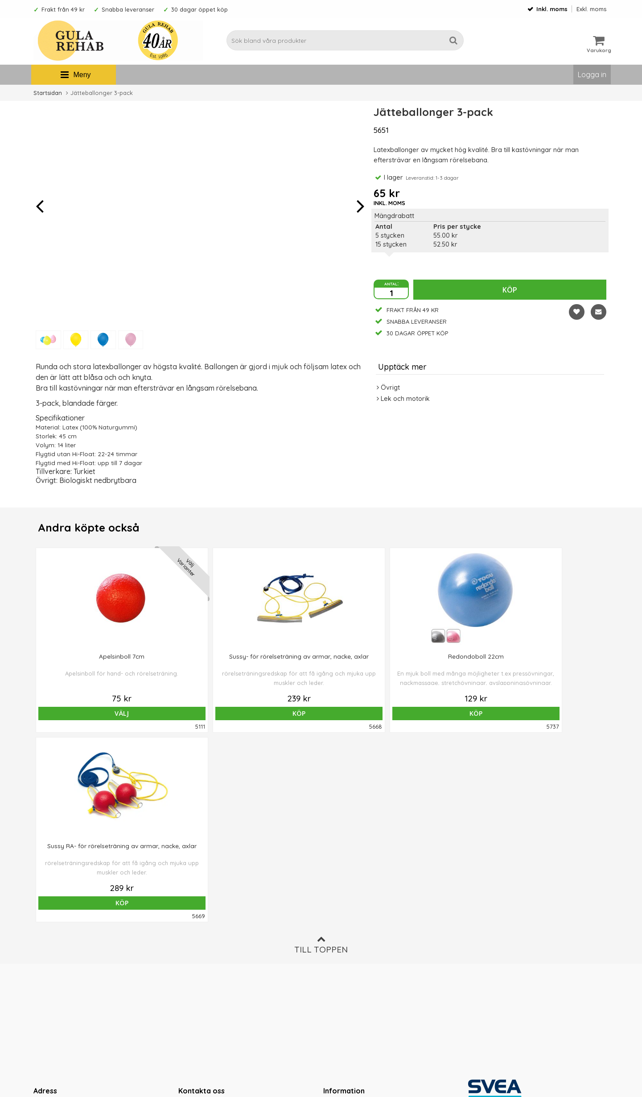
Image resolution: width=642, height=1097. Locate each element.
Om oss (334, 915)
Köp (509, 290)
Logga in (592, 74)
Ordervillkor (341, 928)
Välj (91, 713)
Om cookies (341, 941)
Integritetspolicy (347, 955)
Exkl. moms (591, 8)
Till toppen (321, 755)
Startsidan (47, 92)
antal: (391, 283)
